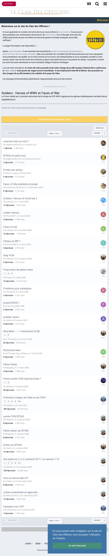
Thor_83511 (11, 216)
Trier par (100, 128)
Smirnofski (11, 244)
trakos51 (10, 202)
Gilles (8, 320)
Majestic (10, 368)
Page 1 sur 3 (54, 133)
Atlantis (9, 386)
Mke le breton (12, 495)
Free (8, 306)
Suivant (97, 133)
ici (36, 46)
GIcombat (10, 292)
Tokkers (9, 230)
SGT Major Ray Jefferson (17, 353)
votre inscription (15, 51)
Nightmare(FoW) (13, 144)
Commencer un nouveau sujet (54, 119)
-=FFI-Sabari (11, 339)
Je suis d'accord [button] (77, 545)
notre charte (10, 70)
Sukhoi (9, 448)
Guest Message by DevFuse (54, 87)
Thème (38, 543)
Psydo (9, 277)
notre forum (50, 35)
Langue (28, 543)
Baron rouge (11, 173)
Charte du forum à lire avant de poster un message (24, 108)
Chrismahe (11, 510)
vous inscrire (64, 32)
